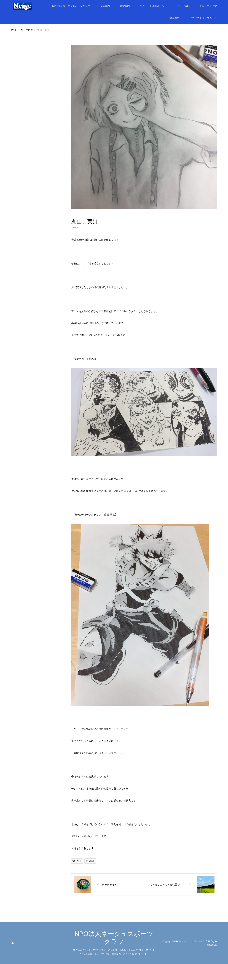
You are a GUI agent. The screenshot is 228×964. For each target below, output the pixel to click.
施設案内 (174, 18)
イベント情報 (182, 6)
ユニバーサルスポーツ (152, 6)
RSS (12, 943)
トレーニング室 (208, 6)
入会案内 (105, 6)
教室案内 (125, 6)
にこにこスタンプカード (203, 18)
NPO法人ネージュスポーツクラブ (71, 6)
